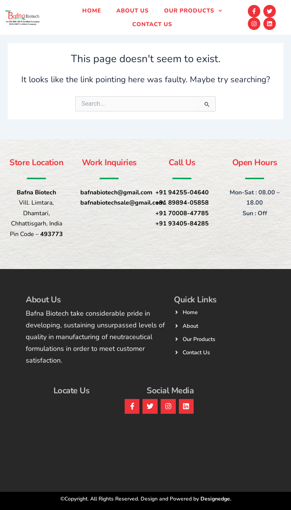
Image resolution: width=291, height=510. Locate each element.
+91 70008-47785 (182, 213)
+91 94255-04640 (182, 192)
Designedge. (215, 498)
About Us (132, 10)
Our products (193, 11)
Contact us (152, 24)
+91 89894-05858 (182, 203)
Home (91, 10)
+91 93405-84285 (182, 223)
